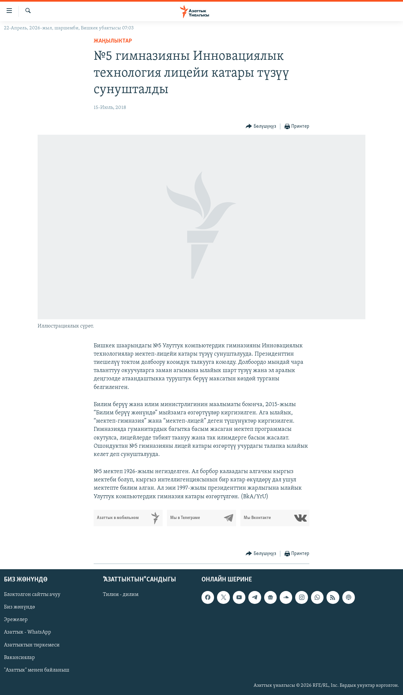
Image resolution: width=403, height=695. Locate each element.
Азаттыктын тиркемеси (32, 644)
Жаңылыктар (113, 41)
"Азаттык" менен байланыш (36, 670)
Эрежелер (16, 619)
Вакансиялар (19, 657)
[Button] (261, 126)
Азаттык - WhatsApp (27, 632)
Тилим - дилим (121, 594)
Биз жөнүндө (19, 607)
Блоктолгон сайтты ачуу (32, 594)
